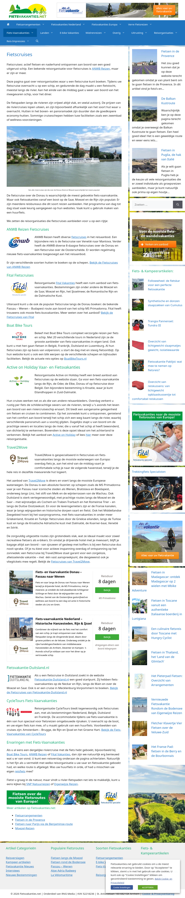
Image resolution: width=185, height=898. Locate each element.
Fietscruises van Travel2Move (70, 561)
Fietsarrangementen (32, 24)
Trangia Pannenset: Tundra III (160, 323)
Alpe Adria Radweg (63, 870)
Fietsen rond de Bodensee (68, 862)
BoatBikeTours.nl (75, 358)
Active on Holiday (64, 435)
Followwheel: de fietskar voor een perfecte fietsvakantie (164, 285)
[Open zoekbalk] (37, 41)
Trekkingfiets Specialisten (149, 472)
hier (88, 435)
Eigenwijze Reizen (66, 784)
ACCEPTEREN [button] (147, 887)
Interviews (13, 870)
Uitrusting (141, 33)
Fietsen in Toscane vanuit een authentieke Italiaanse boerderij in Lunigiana (157, 609)
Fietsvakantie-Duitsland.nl (52, 679)
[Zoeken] (177, 205)
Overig (120, 33)
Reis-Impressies (20, 41)
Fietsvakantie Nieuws (20, 866)
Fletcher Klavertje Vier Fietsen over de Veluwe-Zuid (166, 727)
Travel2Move (37, 480)
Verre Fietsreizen (141, 24)
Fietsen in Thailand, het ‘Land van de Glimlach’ (164, 656)
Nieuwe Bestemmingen (21, 875)
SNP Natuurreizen (38, 784)
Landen (48, 33)
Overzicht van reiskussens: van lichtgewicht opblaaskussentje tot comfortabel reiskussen (154, 390)
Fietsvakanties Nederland (69, 24)
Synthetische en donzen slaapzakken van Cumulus (165, 303)
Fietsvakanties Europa (108, 24)
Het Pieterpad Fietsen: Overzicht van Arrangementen (166, 680)
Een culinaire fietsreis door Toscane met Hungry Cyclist (166, 633)
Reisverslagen (15, 858)
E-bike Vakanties (69, 32)
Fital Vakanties (65, 283)
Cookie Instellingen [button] (121, 887)
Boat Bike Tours (17, 754)
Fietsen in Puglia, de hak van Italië (171, 154)
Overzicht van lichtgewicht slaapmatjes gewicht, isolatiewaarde (164, 345)
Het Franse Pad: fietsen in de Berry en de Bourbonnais (166, 751)
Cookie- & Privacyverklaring (158, 893)
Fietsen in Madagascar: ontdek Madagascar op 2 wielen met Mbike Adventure (156, 581)
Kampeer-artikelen (18, 862)
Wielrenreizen (97, 33)
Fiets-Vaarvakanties (22, 33)
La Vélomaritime (62, 875)
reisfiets (20, 771)
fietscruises (78, 237)
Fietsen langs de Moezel (67, 858)
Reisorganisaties (167, 33)
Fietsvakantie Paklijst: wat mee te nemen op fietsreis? (165, 366)
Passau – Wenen (61, 866)
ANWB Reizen (101, 68)
